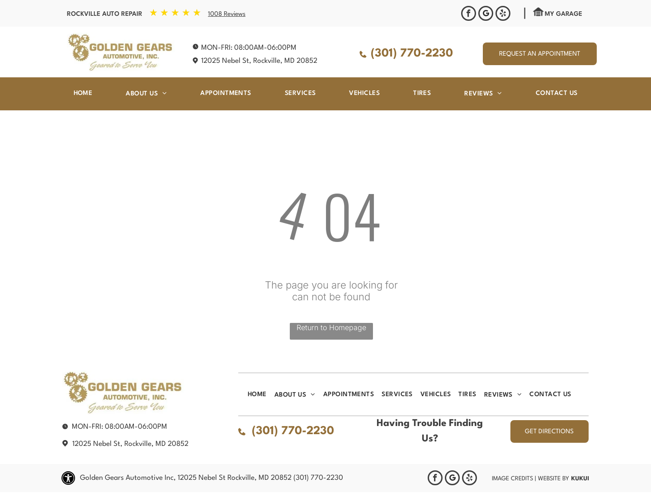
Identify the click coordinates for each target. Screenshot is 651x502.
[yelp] (502, 14)
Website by (553, 479)
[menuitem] (83, 93)
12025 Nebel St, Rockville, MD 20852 (259, 61)
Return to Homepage (331, 327)
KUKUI (580, 478)
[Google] (485, 14)
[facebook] (468, 14)
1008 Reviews (226, 14)
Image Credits (512, 479)
